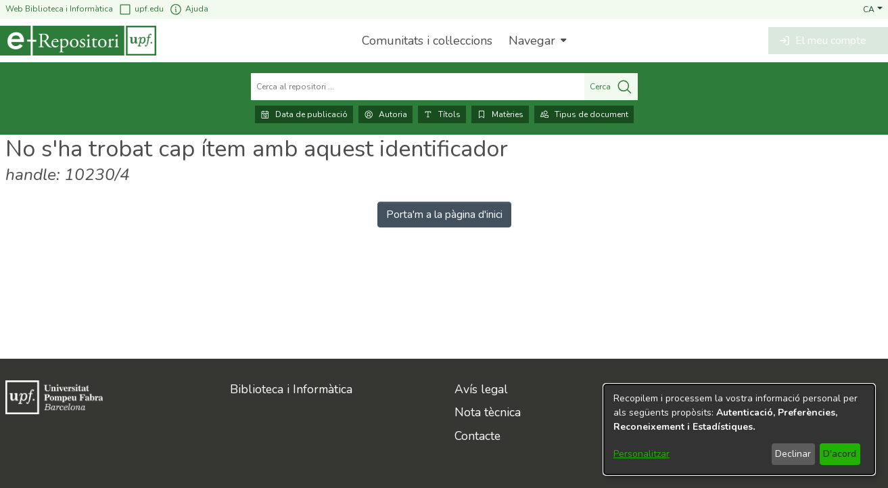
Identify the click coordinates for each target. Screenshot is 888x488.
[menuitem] (536, 40)
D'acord (839, 453)
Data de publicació (304, 114)
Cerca (611, 87)
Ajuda (188, 9)
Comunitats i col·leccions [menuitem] (427, 40)
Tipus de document (584, 114)
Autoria (385, 114)
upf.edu (141, 9)
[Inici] (78, 40)
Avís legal (481, 389)
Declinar (793, 453)
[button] (873, 9)
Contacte (477, 436)
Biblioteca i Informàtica (291, 389)
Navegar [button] (532, 40)
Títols (442, 114)
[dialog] (739, 429)
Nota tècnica (487, 412)
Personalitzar (641, 453)
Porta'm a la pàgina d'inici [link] (444, 214)
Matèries (500, 114)
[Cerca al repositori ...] (417, 86)
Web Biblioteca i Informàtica (59, 8)
